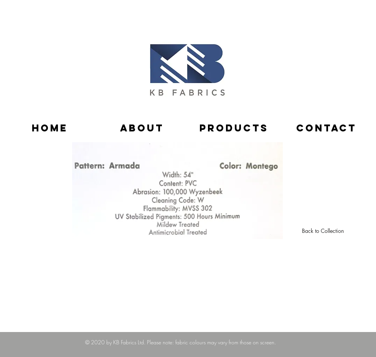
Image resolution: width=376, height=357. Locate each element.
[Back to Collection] (323, 231)
